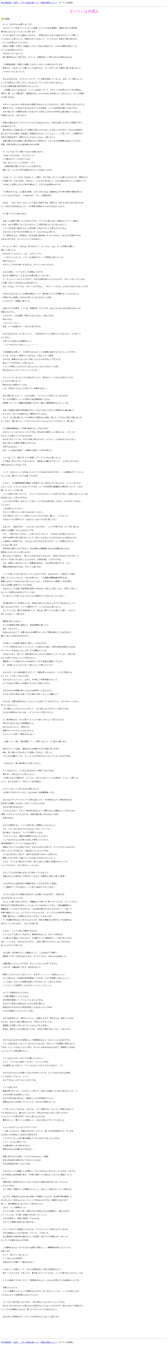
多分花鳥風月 (6, 3)
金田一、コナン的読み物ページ (26, 3)
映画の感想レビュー (49, 3)
